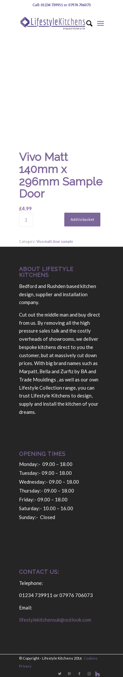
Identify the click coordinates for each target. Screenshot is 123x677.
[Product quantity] (26, 220)
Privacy (25, 666)
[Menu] (100, 23)
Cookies (90, 658)
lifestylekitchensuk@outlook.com (55, 620)
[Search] (86, 23)
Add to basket (82, 219)
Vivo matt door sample (54, 241)
